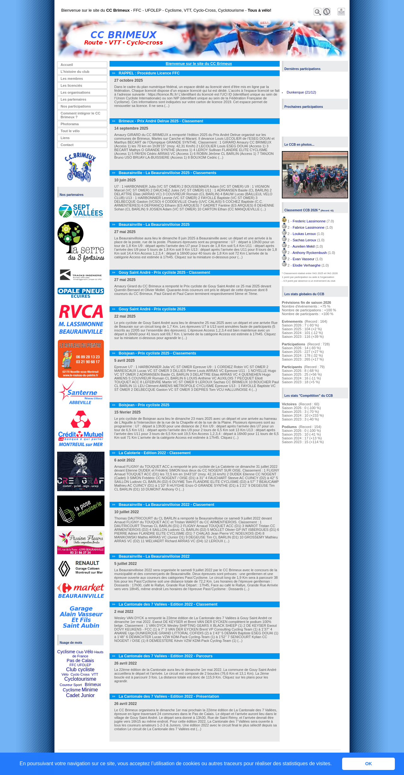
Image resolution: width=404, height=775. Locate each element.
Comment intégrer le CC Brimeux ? (80, 115)
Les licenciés (71, 85)
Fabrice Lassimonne (308, 227)
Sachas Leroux (304, 240)
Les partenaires (73, 99)
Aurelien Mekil (304, 246)
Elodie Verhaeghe (306, 265)
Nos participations (76, 106)
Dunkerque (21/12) (301, 93)
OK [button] (368, 763)
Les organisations (75, 92)
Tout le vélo (70, 131)
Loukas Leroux (304, 234)
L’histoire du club (75, 71)
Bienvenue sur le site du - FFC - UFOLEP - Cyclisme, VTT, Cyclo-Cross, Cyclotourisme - (166, 10)
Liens (65, 138)
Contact (67, 145)
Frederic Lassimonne (309, 221)
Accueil (67, 65)
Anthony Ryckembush (310, 253)
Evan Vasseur (303, 259)
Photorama (70, 124)
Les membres (72, 78)
